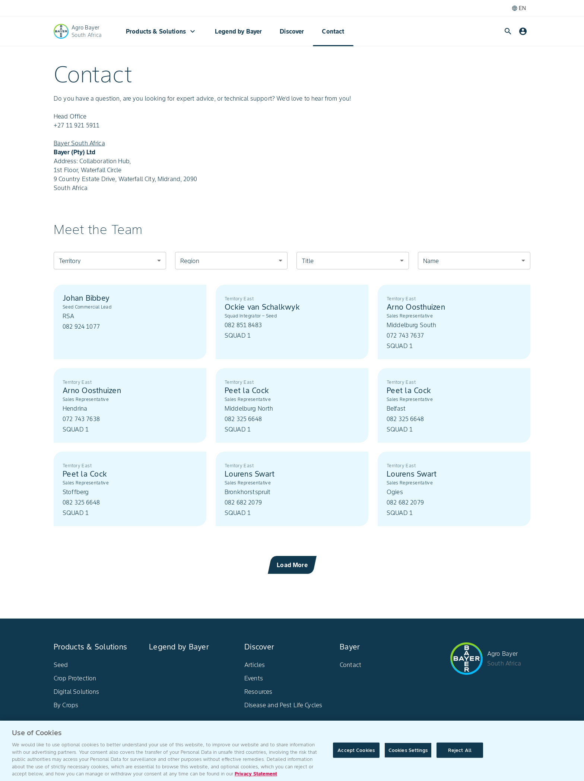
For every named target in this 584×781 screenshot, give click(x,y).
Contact (333, 31)
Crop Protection (75, 678)
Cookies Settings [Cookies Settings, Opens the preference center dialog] (408, 757)
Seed (61, 664)
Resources (258, 691)
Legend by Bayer (238, 31)
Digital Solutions (76, 691)
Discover (292, 31)
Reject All (460, 757)
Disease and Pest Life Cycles (283, 705)
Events (253, 678)
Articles (254, 664)
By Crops (66, 705)
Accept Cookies (356, 757)
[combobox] (110, 260)
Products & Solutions (161, 31)
